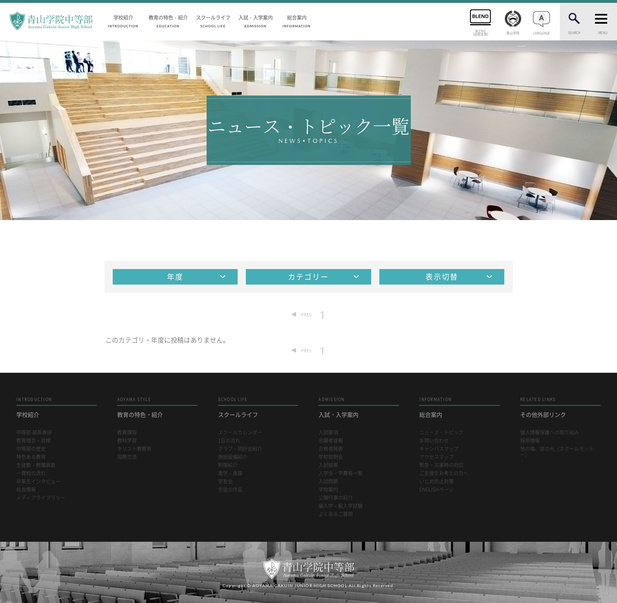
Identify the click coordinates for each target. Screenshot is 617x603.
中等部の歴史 (31, 449)
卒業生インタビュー (38, 481)
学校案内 (328, 490)
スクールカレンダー (240, 432)
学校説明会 (331, 457)
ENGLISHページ (436, 490)
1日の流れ (229, 441)
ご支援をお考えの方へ (443, 473)
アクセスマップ (436, 457)
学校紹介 (123, 21)
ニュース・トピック (441, 432)
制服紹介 (228, 465)
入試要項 (328, 432)
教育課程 (127, 432)
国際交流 (127, 457)
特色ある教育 (31, 457)
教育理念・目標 (33, 441)
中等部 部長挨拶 (34, 432)
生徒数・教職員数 (36, 465)
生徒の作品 (230, 490)
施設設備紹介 (232, 457)
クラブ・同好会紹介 (240, 449)
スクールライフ (213, 21)
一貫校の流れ (31, 473)
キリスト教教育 (134, 449)
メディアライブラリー (40, 498)
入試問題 (328, 481)
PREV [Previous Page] (306, 315)
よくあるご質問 (336, 514)
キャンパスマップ (439, 449)
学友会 (225, 481)
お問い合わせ (434, 441)
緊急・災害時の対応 (441, 465)
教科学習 (127, 441)
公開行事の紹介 (336, 498)
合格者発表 (331, 449)
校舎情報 (26, 490)
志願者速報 (331, 441)
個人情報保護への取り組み (549, 432)
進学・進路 (230, 473)
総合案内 (297, 21)
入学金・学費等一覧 (341, 473)
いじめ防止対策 (436, 481)
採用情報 (530, 441)
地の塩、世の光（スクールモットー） (557, 452)
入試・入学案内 (255, 21)
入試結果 (328, 465)
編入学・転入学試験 (341, 506)
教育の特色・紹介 (168, 21)
